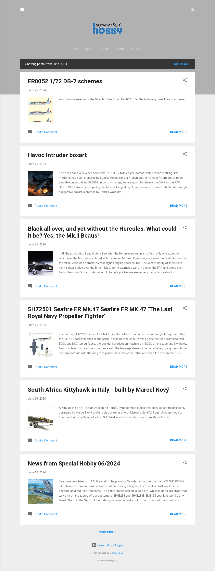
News (104, 49)
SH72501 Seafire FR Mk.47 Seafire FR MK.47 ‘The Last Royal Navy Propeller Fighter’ (100, 312)
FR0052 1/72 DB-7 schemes (65, 81)
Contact (138, 49)
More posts (108, 532)
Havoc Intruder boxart (57, 155)
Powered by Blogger (107, 545)
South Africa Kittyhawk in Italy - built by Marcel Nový (98, 389)
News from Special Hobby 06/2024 (74, 463)
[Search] (192, 11)
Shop (89, 49)
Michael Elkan (116, 553)
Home (73, 49)
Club (120, 49)
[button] (185, 81)
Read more (178, 132)
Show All (182, 64)
